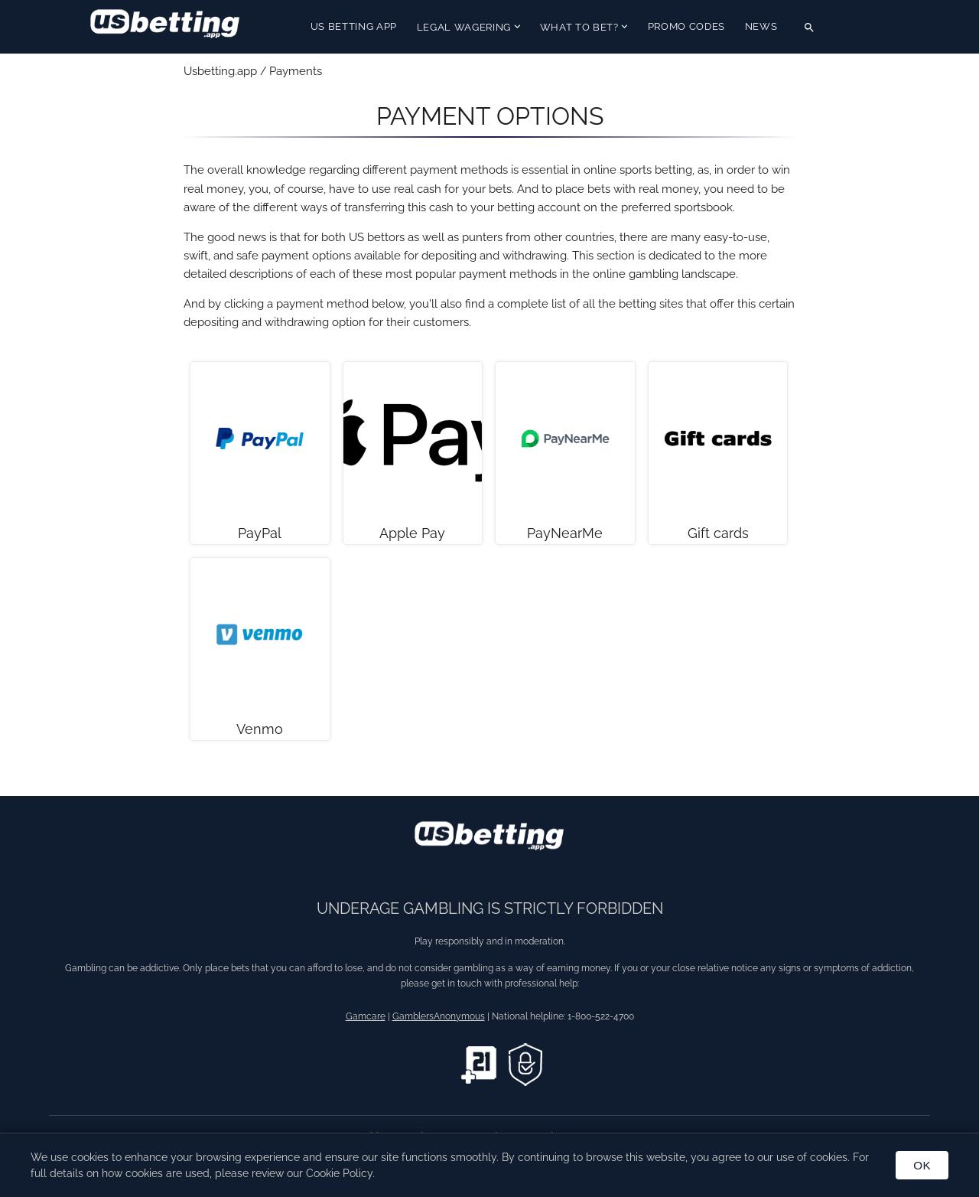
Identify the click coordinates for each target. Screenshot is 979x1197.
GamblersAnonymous (438, 1016)
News (761, 26)
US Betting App (354, 26)
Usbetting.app (220, 71)
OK (922, 1165)
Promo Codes (686, 26)
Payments (295, 71)
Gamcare (365, 1016)
